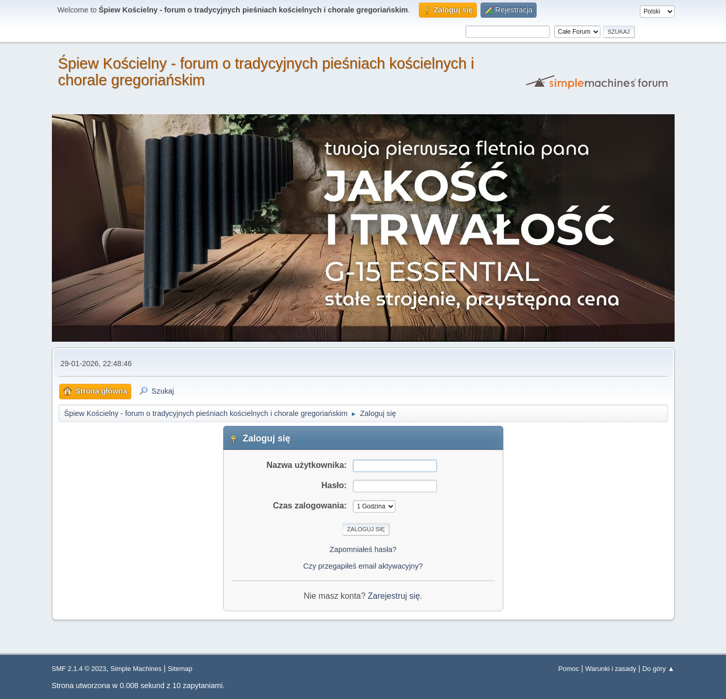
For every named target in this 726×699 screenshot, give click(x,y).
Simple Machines (136, 669)
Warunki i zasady (610, 669)
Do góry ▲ (658, 669)
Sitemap (180, 669)
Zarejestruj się (394, 596)
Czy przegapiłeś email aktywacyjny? (362, 566)
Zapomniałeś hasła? (363, 549)
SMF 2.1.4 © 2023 (79, 669)
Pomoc (568, 669)
